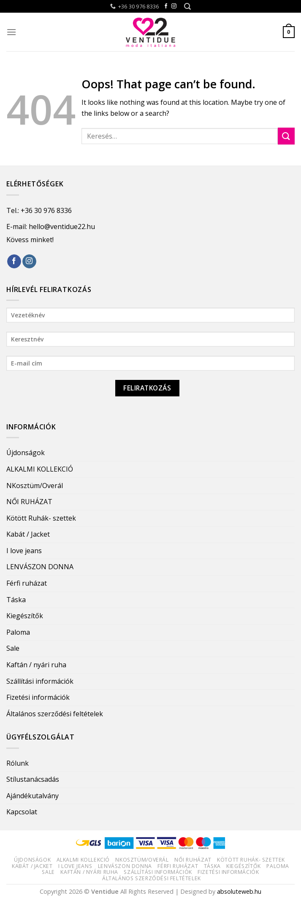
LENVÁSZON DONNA (39, 566)
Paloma (18, 632)
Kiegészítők (24, 615)
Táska (16, 599)
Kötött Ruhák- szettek (41, 518)
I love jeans (24, 550)
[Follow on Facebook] (165, 6)
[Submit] (286, 136)
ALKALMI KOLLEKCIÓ (39, 469)
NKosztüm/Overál (34, 485)
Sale (12, 648)
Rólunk (17, 763)
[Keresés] (187, 6)
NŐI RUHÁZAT (29, 501)
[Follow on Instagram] (173, 6)
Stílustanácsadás (32, 779)
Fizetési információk (38, 697)
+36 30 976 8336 (46, 210)
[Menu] (11, 32)
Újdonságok (25, 452)
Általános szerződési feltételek (54, 713)
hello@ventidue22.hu (62, 226)
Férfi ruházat (26, 583)
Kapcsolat (21, 811)
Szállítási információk (39, 681)
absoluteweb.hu (239, 891)
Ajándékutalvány (32, 795)
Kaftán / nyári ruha (36, 664)
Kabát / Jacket (28, 534)
